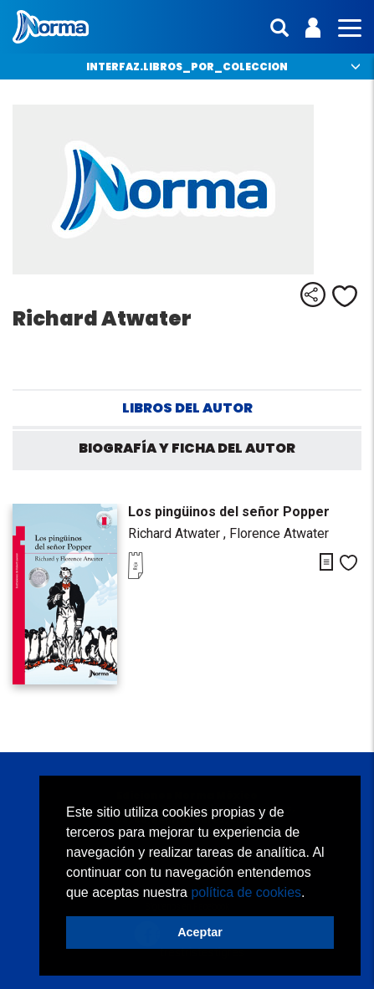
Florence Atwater (279, 533)
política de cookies (246, 892)
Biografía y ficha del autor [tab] (187, 448)
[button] (311, 893)
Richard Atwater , (178, 533)
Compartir (312, 294)
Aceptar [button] (200, 932)
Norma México (51, 27)
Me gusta (344, 296)
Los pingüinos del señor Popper (229, 512)
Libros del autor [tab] (187, 408)
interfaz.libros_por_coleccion (187, 66)
